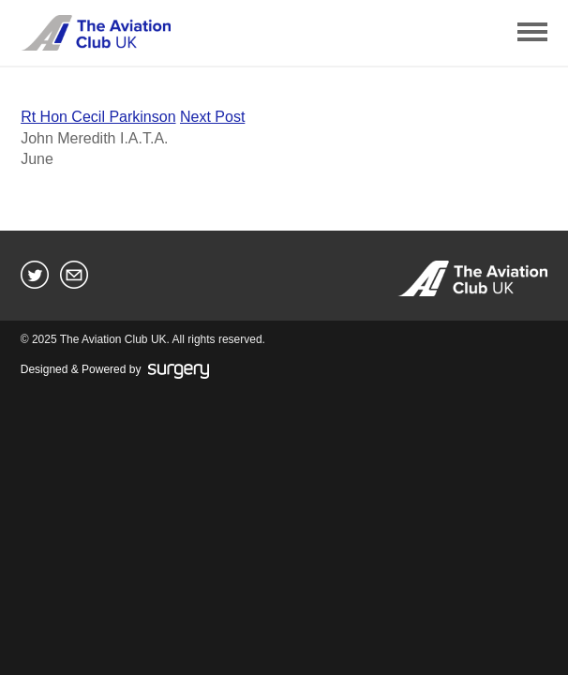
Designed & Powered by (115, 370)
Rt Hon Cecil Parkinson (98, 117)
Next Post (212, 117)
